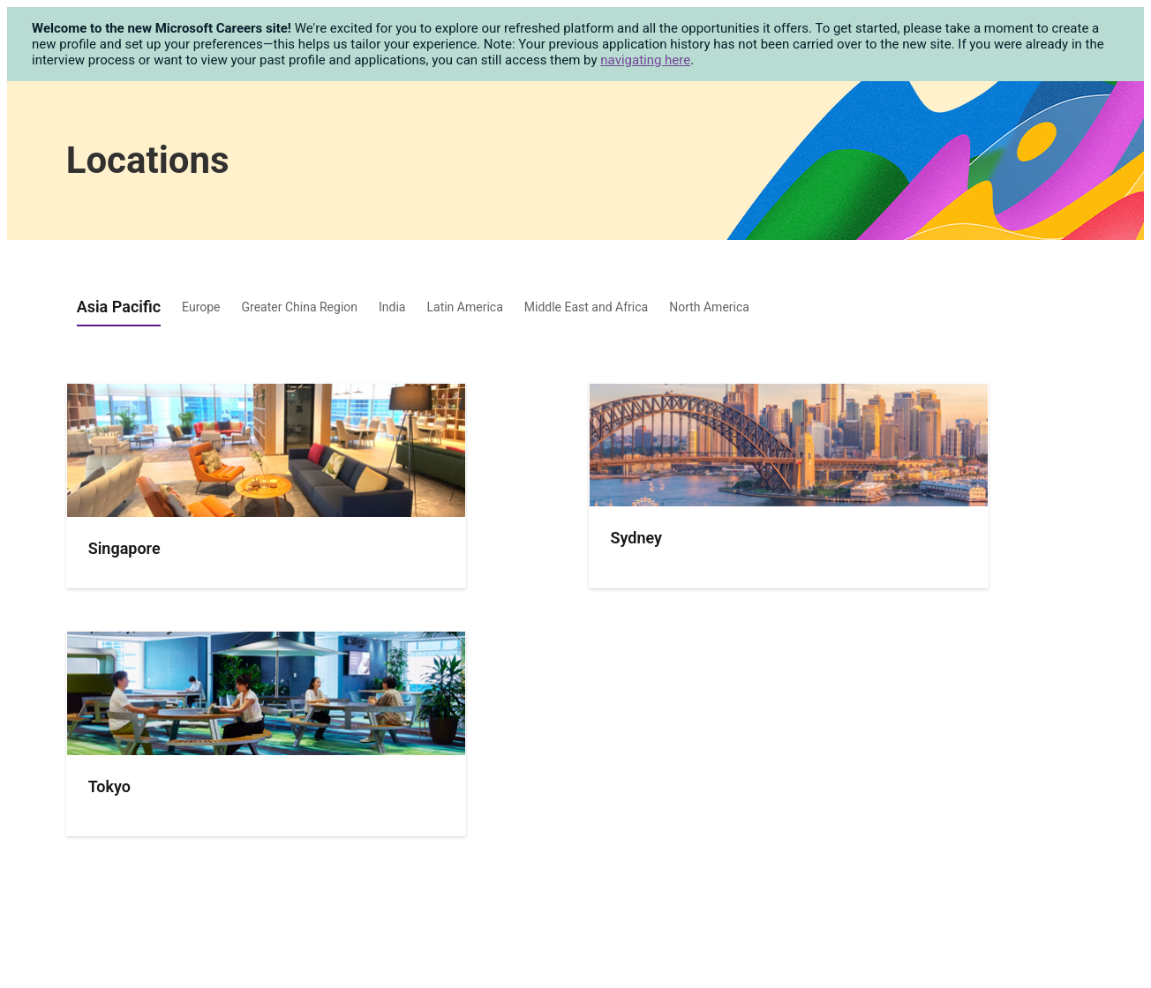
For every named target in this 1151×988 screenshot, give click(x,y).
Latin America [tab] (464, 307)
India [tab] (392, 307)
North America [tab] (709, 307)
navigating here (645, 60)
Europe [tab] (201, 307)
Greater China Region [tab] (300, 307)
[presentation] (266, 577)
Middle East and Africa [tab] (586, 307)
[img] (266, 450)
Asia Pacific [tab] (119, 306)
